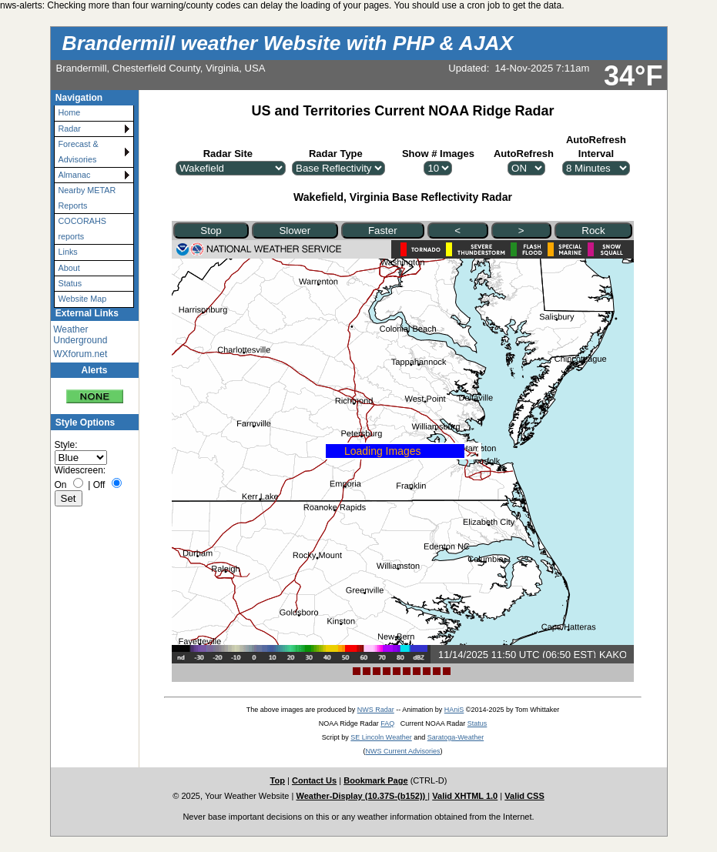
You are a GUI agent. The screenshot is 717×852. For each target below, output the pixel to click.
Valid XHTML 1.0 (465, 795)
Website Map (83, 298)
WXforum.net (80, 354)
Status (70, 283)
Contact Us (314, 780)
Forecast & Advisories (79, 151)
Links (68, 251)
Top (277, 780)
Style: (66, 444)
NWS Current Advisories (402, 751)
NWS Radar (375, 709)
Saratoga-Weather (455, 737)
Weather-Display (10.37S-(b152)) (361, 795)
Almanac (75, 174)
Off (99, 484)
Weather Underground (80, 335)
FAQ (387, 723)
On (61, 484)
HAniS (454, 709)
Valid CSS (524, 795)
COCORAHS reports (82, 228)
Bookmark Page (375, 780)
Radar (70, 128)
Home (70, 112)
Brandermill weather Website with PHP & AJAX (288, 43)
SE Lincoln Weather (380, 737)
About (69, 267)
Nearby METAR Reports (87, 197)
